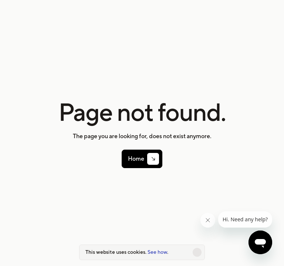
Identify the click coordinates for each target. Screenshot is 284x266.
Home (136, 159)
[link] (142, 159)
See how (157, 252)
